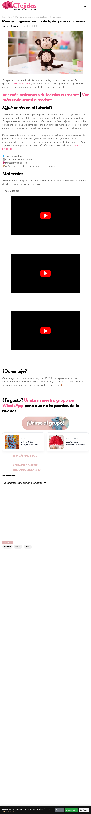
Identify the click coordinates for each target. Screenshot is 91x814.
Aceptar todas (71, 810)
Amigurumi (7, 546)
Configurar (84, 810)
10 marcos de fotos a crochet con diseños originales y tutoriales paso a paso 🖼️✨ (43, 705)
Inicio (4, 17)
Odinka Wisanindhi (21, 83)
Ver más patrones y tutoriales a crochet (40, 95)
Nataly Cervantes (11, 26)
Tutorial (11, 17)
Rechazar (59, 810)
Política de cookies (9, 811)
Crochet (18, 546)
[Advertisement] (45, 244)
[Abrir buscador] (85, 6)
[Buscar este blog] (34, 562)
